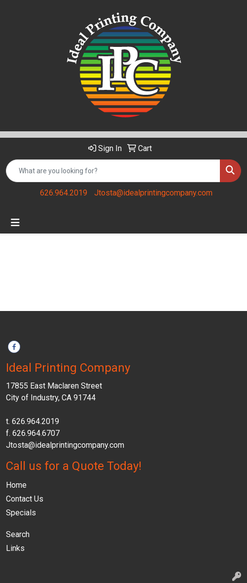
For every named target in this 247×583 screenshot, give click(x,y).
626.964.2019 (63, 192)
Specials (21, 512)
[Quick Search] (113, 170)
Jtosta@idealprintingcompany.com (153, 192)
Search (18, 534)
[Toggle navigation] (15, 223)
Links (15, 548)
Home (16, 485)
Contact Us (24, 499)
